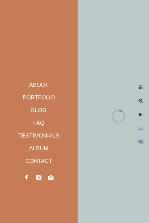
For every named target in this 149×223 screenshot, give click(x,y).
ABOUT (38, 85)
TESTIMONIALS (38, 136)
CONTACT (38, 161)
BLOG (39, 110)
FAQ (38, 123)
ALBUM (38, 148)
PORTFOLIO (39, 97)
